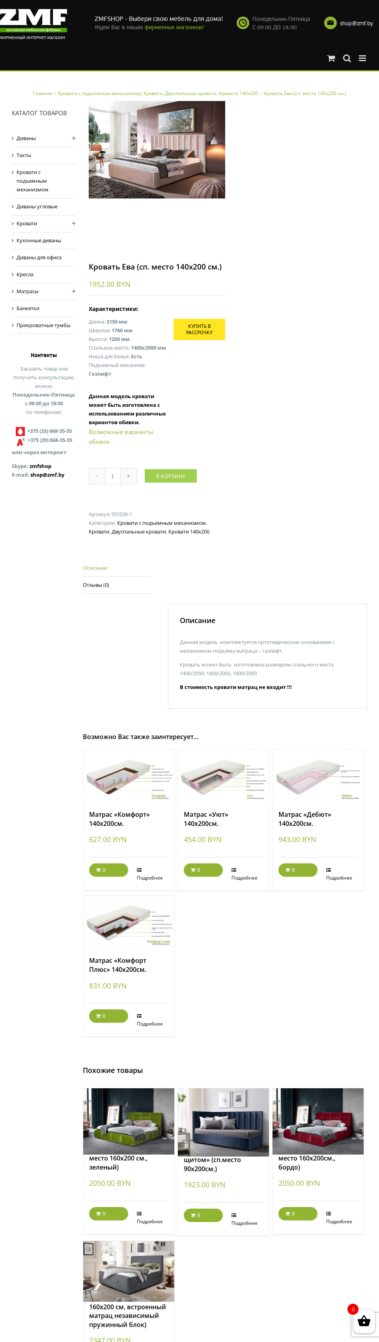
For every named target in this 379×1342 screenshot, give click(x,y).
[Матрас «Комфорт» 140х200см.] (128, 776)
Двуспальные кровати (139, 531)
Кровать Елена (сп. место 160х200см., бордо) (307, 1158)
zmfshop (40, 466)
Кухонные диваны (39, 240)
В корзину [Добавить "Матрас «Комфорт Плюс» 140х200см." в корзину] (105, 1018)
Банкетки (28, 308)
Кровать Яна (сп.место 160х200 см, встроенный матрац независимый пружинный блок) (127, 1311)
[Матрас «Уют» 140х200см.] (223, 776)
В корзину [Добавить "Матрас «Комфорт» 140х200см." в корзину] (105, 872)
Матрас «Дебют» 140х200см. (304, 819)
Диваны (26, 138)
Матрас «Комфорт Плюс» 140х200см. (117, 965)
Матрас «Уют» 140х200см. (206, 819)
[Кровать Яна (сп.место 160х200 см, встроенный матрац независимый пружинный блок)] (128, 1263)
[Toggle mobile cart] (331, 58)
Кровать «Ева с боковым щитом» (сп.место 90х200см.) (223, 1159)
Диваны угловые (37, 206)
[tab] (117, 568)
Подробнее (150, 877)
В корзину (170, 476)
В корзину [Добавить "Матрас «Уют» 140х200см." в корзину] (200, 872)
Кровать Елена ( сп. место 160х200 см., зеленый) (119, 1158)
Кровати (99, 531)
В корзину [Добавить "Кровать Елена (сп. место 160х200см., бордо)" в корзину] (295, 1215)
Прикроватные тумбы (44, 325)
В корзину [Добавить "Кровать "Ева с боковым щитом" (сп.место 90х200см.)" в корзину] (200, 1217)
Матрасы (28, 291)
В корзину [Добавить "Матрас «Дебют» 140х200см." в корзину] (295, 872)
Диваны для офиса (39, 257)
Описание (95, 567)
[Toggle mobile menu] (363, 58)
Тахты (24, 155)
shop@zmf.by (356, 23)
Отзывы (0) (96, 584)
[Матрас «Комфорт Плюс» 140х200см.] (128, 922)
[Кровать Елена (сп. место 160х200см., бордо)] (318, 1112)
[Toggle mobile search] (347, 58)
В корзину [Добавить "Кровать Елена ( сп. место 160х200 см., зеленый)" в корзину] (105, 1215)
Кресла (25, 274)
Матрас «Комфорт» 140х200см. (119, 819)
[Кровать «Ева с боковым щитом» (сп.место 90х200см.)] (223, 1113)
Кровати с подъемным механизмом (161, 522)
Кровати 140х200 (188, 531)
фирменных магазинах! (174, 27)
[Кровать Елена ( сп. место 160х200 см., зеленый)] (128, 1112)
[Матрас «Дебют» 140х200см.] (318, 776)
